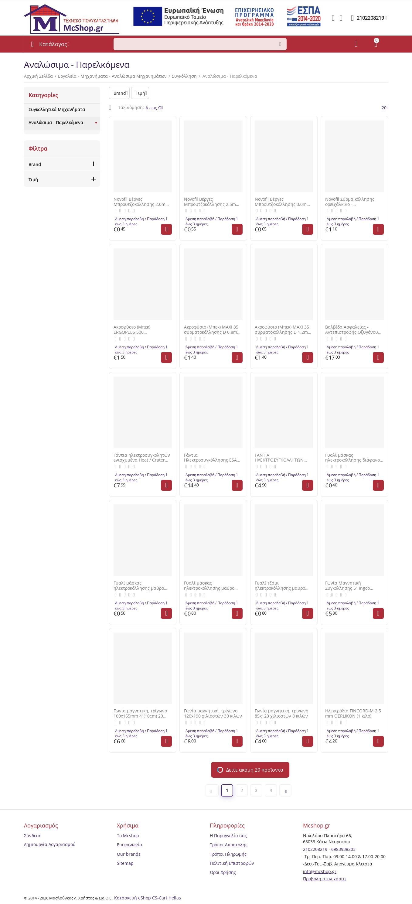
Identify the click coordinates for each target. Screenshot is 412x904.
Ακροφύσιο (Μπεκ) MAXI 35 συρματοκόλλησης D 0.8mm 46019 (212, 330)
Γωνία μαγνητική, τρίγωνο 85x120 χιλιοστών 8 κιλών (281, 713)
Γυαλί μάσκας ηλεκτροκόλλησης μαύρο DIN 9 (209, 586)
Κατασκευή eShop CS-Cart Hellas (147, 898)
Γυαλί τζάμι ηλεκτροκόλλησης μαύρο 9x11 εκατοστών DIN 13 (280, 586)
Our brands (129, 854)
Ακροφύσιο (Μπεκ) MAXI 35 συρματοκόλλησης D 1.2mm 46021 (283, 330)
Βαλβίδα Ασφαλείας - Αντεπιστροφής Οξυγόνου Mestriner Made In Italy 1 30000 (351, 330)
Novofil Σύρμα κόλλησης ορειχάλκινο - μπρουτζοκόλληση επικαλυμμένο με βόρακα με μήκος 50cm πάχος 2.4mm (354, 202)
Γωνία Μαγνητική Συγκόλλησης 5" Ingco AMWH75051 (347, 586)
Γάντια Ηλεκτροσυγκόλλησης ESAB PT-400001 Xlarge (212, 458)
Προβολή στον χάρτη (324, 879)
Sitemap (125, 863)
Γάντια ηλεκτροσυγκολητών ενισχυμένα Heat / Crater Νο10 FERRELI (142, 458)
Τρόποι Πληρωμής (228, 854)
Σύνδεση (33, 835)
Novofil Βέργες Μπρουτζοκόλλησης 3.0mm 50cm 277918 (283, 202)
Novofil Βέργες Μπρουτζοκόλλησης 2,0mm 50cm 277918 (141, 202)
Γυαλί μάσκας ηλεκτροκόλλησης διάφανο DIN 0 (352, 458)
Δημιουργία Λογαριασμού (50, 844)
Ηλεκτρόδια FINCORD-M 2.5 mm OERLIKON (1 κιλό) (353, 713)
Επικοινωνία (129, 845)
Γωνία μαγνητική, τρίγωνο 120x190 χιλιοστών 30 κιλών (213, 713)
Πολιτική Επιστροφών (232, 863)
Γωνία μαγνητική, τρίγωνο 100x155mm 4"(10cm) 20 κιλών (140, 713)
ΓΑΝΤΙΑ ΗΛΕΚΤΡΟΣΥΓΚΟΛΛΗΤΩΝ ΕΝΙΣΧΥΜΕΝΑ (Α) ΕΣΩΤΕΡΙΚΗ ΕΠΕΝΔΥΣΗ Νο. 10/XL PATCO (283, 458)
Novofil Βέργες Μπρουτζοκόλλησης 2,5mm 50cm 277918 (212, 202)
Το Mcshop (128, 835)
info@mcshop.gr (319, 871)
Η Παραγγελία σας (228, 835)
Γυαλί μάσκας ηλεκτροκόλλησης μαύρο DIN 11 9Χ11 (139, 586)
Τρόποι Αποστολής (228, 845)
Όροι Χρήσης (223, 872)
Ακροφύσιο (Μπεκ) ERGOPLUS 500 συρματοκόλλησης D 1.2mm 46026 (142, 330)
